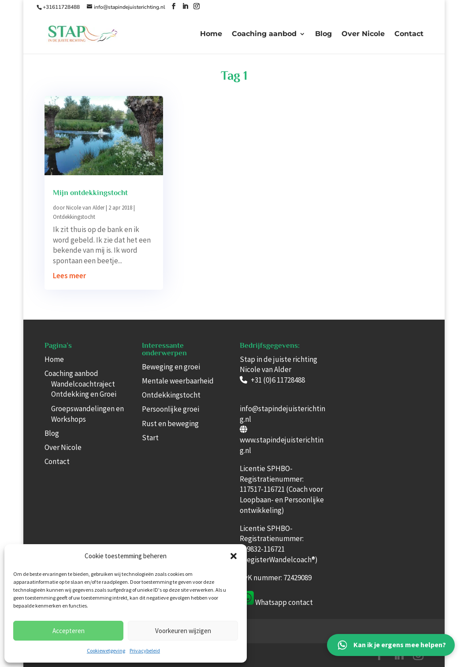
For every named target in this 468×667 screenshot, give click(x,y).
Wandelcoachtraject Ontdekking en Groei (83, 389)
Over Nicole (363, 34)
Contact (408, 34)
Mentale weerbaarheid (178, 381)
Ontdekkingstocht (74, 217)
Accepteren (68, 630)
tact (306, 602)
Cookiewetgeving (106, 650)
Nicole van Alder (85, 207)
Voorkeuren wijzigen (183, 630)
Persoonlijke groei (170, 409)
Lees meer (69, 275)
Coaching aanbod (264, 34)
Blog (323, 34)
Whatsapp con (277, 602)
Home (211, 34)
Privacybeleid (145, 650)
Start (150, 437)
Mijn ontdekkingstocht (90, 193)
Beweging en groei (171, 367)
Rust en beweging (170, 423)
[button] (233, 556)
